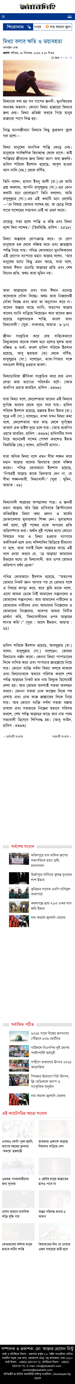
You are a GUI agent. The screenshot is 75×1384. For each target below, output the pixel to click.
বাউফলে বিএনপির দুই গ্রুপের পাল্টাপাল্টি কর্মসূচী (50, 1050)
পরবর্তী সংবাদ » (62, 736)
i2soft (37, 1378)
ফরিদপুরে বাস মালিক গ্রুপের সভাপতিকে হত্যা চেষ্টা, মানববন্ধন (49, 860)
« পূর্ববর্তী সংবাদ (13, 736)
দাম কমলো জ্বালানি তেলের (48, 917)
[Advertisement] (37, 797)
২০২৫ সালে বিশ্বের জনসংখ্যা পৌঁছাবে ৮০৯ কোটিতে (50, 1036)
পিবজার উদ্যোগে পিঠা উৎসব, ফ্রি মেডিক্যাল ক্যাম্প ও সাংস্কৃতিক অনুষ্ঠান (50, 1081)
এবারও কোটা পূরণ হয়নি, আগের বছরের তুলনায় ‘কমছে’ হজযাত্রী (17, 1146)
